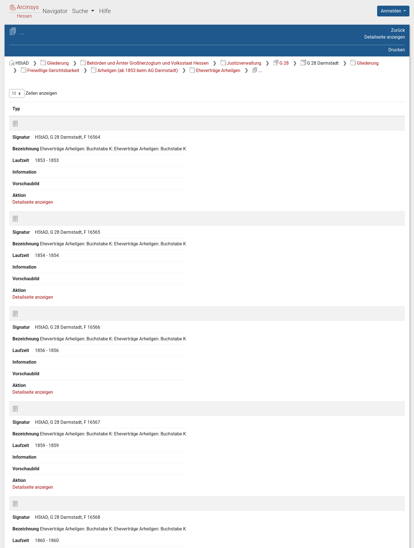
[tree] (50, 293)
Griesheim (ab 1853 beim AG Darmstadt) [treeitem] (54, 269)
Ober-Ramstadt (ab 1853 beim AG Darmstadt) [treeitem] (55, 372)
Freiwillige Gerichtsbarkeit (235, 70)
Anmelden (391, 11)
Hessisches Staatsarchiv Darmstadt (55, 38)
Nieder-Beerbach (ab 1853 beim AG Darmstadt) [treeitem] (51, 344)
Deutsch (34, 536)
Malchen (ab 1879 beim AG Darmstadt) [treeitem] (52, 303)
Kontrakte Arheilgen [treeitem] (50, 134)
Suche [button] (81, 11)
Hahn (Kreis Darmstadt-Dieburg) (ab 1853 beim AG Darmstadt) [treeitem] (49, 286)
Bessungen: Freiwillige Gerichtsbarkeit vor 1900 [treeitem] (47, 152)
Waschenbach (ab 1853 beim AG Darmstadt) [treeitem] (54, 441)
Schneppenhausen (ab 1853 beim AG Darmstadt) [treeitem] (53, 413)
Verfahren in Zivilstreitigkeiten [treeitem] (50, 521)
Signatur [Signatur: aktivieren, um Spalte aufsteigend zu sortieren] (138, 116)
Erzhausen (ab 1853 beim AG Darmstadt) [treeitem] (54, 214)
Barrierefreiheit (353, 540)
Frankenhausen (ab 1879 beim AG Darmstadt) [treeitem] (55, 241)
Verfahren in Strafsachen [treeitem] (45, 514)
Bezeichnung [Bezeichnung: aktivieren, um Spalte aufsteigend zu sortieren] (192, 116)
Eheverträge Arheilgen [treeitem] (52, 127)
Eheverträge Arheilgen (141, 77)
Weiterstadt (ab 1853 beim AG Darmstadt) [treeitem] (55, 455)
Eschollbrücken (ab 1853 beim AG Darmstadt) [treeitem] (55, 227)
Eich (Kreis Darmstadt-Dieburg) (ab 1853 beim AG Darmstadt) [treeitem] (56, 200)
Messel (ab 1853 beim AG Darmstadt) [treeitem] (51, 317)
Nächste (373, 338)
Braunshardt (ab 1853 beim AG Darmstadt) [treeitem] (56, 165)
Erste (297, 338)
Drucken (396, 49)
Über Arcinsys (267, 540)
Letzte (395, 338)
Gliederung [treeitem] (24, 65)
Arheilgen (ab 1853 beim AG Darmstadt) (319, 70)
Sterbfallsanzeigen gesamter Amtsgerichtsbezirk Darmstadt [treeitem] (54, 483)
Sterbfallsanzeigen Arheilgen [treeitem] (49, 117)
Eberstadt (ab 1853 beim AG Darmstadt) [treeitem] (53, 186)
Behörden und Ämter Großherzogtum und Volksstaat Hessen (240, 63)
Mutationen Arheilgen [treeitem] (52, 141)
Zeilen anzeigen (128, 100)
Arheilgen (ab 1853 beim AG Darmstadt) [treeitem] (53, 89)
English (13, 536)
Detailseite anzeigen (384, 37)
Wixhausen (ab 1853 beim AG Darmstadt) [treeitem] (55, 469)
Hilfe (105, 11)
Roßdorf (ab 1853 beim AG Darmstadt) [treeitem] (52, 400)
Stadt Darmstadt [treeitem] (42, 176)
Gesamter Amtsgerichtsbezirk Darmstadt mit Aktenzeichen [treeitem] (55, 496)
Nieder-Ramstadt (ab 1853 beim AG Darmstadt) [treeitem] (52, 358)
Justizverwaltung (336, 63)
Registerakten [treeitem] (34, 507)
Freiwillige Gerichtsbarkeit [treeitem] (46, 79)
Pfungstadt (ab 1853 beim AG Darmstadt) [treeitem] (55, 386)
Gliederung (150, 63)
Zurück (398, 30)
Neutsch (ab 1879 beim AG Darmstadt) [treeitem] (52, 331)
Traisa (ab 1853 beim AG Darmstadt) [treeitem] (50, 427)
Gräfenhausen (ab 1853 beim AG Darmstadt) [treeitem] (54, 255)
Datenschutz (310, 540)
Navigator (55, 11)
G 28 (376, 63)
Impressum (395, 540)
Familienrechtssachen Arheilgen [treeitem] (52, 103)
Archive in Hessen (31, 32)
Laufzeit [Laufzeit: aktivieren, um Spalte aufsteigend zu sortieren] (275, 116)
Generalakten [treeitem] (33, 72)
